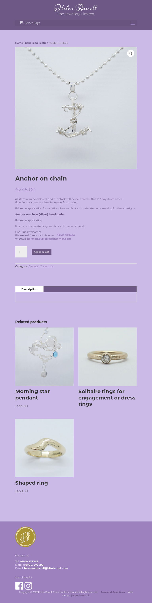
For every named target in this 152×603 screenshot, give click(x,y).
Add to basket (41, 251)
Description (29, 289)
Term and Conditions (113, 592)
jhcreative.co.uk (80, 595)
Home (19, 42)
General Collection (36, 42)
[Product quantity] (21, 251)
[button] (130, 53)
